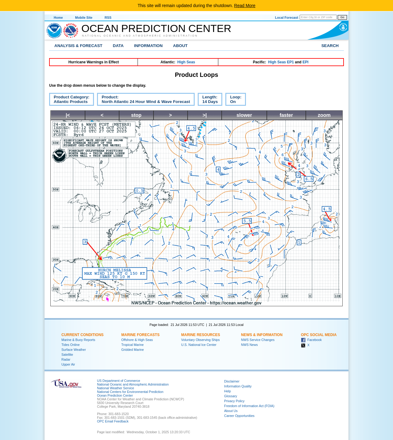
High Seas (186, 62)
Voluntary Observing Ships (200, 340)
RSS (108, 17)
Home (58, 17)
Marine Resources (200, 335)
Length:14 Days (208, 100)
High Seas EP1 (281, 62)
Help (227, 391)
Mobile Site (83, 17)
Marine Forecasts (140, 335)
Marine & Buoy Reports (78, 340)
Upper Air (68, 364)
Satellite (67, 354)
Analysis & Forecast (78, 45)
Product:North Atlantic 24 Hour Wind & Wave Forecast (143, 100)
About (180, 45)
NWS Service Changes (257, 340)
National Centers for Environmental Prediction (130, 392)
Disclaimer (231, 381)
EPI (305, 62)
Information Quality (237, 386)
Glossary (230, 396)
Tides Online (70, 345)
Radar (65, 359)
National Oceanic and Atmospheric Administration (140, 35)
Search (330, 45)
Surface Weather (73, 349)
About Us (231, 411)
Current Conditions (82, 335)
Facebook (311, 340)
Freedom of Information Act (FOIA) (249, 406)
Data (118, 45)
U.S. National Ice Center (198, 345)
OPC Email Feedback (112, 421)
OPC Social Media (319, 335)
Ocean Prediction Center (156, 28)
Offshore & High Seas (137, 340)
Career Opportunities (239, 416)
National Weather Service (115, 388)
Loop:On (233, 100)
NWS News (249, 345)
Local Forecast (286, 17)
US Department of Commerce (118, 381)
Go (342, 17)
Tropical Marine (132, 345)
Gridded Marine (132, 349)
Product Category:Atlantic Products (69, 100)
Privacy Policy (234, 401)
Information (148, 45)
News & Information (261, 335)
